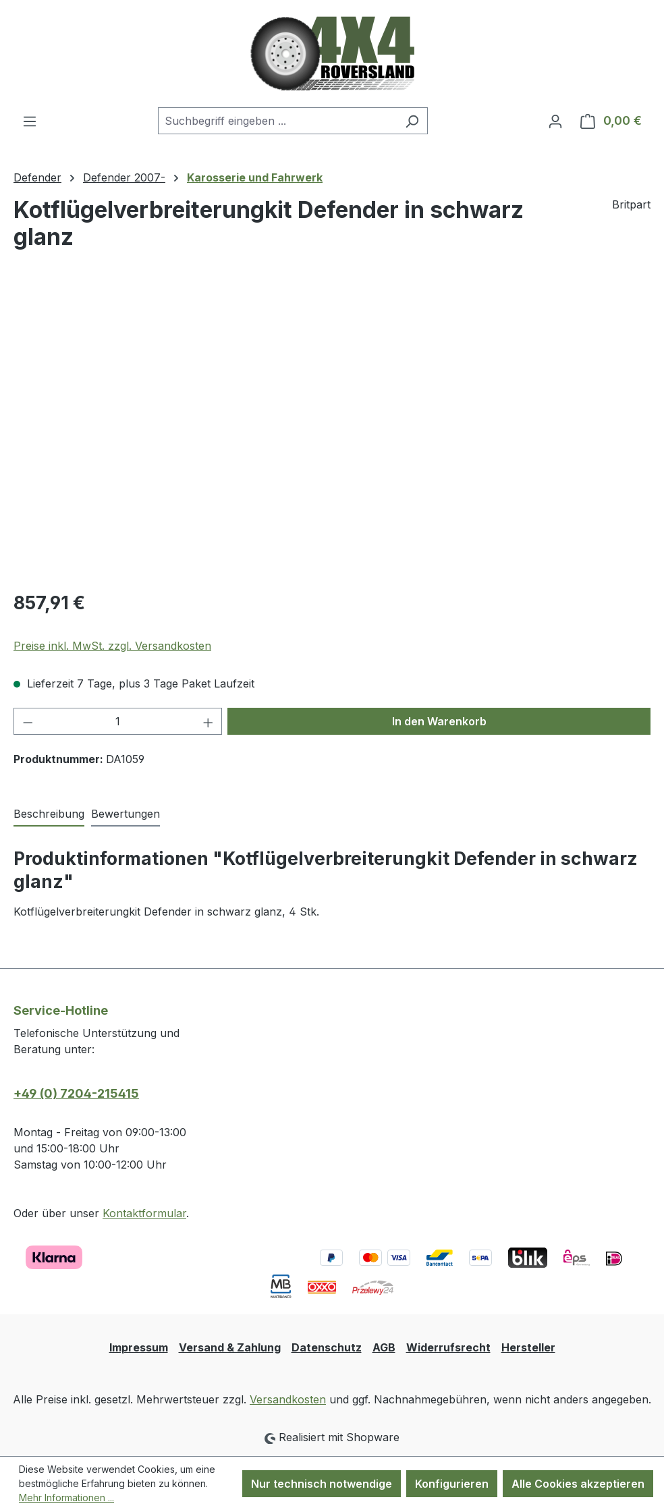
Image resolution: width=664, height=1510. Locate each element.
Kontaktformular (144, 1213)
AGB (383, 1347)
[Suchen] (412, 120)
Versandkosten (288, 1399)
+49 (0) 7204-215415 (76, 1093)
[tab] (48, 814)
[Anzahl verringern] (27, 721)
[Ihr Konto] (555, 120)
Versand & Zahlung (230, 1347)
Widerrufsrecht (448, 1347)
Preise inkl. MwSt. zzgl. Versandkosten (112, 645)
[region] (332, 433)
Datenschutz (327, 1347)
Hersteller (528, 1347)
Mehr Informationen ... (66, 1497)
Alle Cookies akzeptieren (577, 1483)
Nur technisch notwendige (321, 1483)
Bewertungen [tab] (125, 813)
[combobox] (277, 120)
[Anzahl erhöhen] (208, 721)
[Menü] (29, 120)
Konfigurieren (452, 1483)
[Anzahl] (118, 721)
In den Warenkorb (439, 721)
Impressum (138, 1347)
